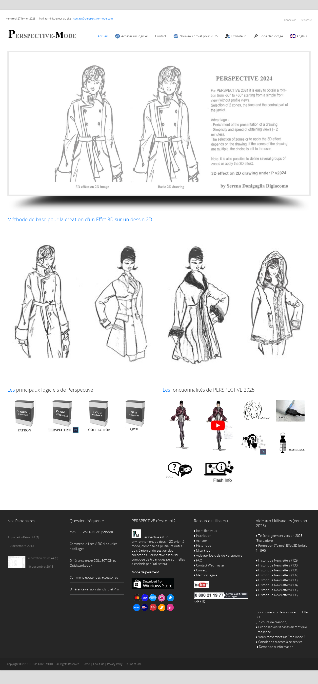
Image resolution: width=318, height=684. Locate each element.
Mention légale (206, 575)
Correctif (202, 570)
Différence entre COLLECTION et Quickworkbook (93, 563)
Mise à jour (204, 550)
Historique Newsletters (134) (278, 585)
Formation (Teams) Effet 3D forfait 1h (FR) (281, 548)
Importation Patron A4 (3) (42, 558)
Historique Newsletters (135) (278, 590)
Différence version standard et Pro (94, 589)
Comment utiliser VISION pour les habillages (93, 546)
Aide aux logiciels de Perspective (219, 555)
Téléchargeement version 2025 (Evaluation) (279, 538)
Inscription (203, 535)
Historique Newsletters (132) (278, 575)
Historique (203, 545)
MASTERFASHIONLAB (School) (91, 532)
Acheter (201, 540)
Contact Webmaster (210, 565)
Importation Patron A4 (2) (23, 537)
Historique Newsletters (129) (278, 560)
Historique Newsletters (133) (278, 580)
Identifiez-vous (205, 530)
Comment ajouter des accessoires (94, 577)
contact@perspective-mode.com (93, 18)
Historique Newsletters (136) (278, 595)
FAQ (199, 560)
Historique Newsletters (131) (278, 570)
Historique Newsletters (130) (278, 565)
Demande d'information (276, 646)
